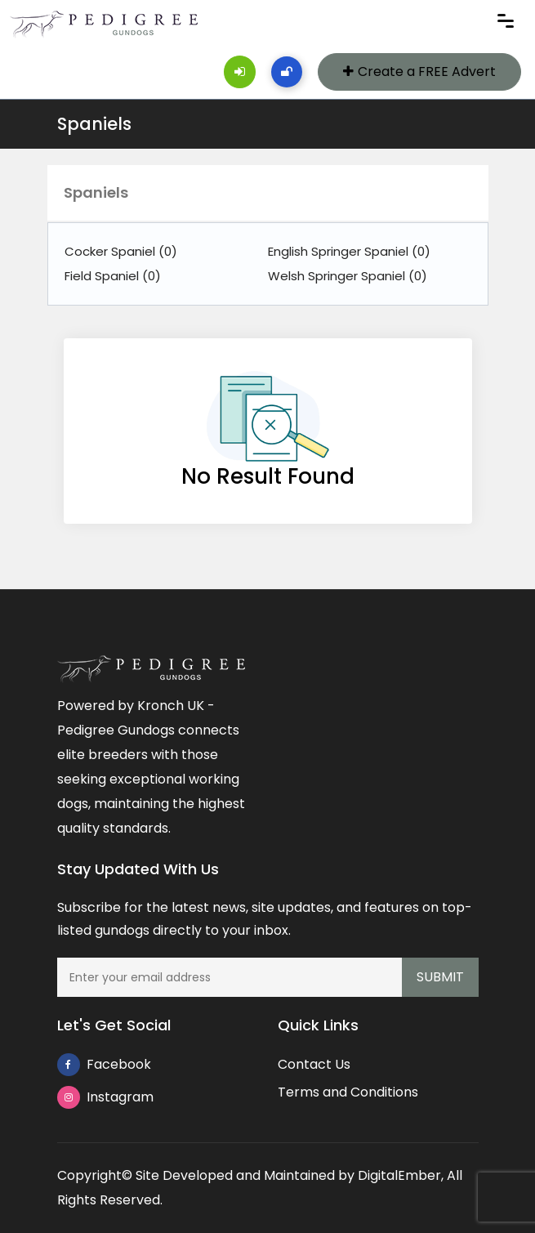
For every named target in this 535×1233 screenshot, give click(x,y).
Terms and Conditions (348, 1092)
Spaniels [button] (96, 192)
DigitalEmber (399, 1175)
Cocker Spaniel (121, 251)
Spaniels (94, 124)
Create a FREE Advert (419, 71)
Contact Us (314, 1064)
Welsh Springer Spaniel (347, 275)
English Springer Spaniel (349, 251)
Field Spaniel (113, 275)
